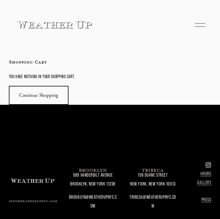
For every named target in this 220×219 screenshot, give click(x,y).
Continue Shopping (38, 95)
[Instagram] (208, 165)
